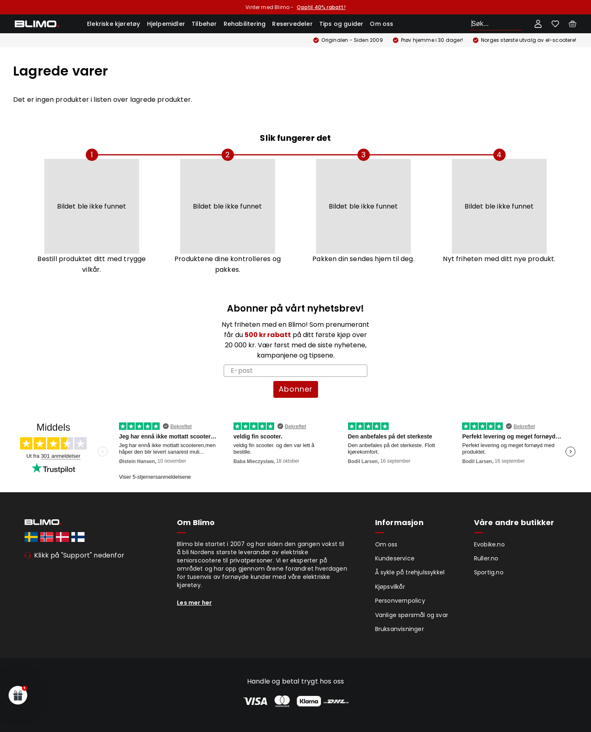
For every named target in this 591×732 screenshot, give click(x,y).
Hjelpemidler (166, 24)
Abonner (296, 389)
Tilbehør (204, 24)
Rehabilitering (245, 24)
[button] (18, 695)
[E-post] (295, 371)
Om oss (381, 24)
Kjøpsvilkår (390, 587)
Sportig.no (489, 572)
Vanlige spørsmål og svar (412, 615)
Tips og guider (341, 24)
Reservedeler (292, 24)
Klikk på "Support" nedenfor (79, 555)
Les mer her (194, 603)
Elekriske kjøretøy (113, 24)
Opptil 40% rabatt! (321, 7)
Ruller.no (486, 558)
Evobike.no (489, 544)
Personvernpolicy (400, 601)
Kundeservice (395, 558)
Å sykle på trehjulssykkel (410, 572)
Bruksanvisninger (399, 629)
